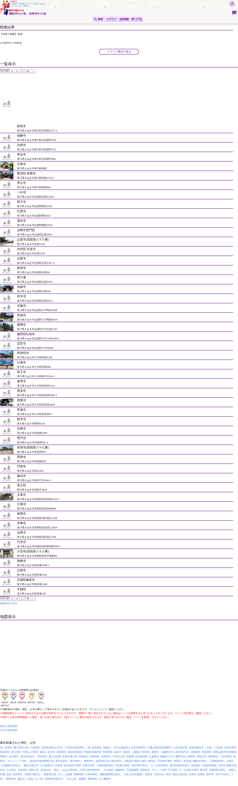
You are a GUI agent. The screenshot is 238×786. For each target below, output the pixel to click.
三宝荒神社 (226, 756)
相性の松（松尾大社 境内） (45, 769)
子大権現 (172, 769)
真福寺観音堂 (75, 752)
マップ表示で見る (119, 51)
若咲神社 (145, 769)
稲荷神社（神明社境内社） (27, 774)
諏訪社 (21, 778)
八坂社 (30, 778)
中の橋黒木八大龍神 (51, 765)
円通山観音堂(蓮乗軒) (159, 747)
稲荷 (8, 774)
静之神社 (16, 752)
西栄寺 (148, 774)
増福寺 (3, 756)
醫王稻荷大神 (21, 747)
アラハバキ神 (158, 769)
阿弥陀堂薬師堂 (92, 752)
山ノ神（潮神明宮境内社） (50, 778)
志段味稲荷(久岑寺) (52, 747)
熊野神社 (11, 778)
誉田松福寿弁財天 (180, 765)
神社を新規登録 (8, 726)
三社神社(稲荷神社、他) (77, 747)
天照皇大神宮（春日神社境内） (132, 765)
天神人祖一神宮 (162, 774)
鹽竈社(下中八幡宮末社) (173, 756)
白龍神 (219, 747)
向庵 (2, 774)
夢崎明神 (79, 774)
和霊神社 (42, 756)
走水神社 (23, 769)
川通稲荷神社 (217, 760)
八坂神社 (35, 747)
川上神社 (11, 769)
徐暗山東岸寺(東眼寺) (225, 752)
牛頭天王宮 (119, 756)
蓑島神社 (93, 778)
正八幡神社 (105, 778)
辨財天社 (202, 756)
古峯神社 (154, 756)
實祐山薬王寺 (31, 765)
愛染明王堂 (50, 774)
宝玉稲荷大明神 (72, 765)
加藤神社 (120, 769)
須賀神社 (196, 765)
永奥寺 (192, 774)
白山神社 (109, 769)
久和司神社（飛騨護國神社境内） (103, 774)
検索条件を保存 (8, 603)
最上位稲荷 (55, 756)
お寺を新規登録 (8, 730)
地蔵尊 (130, 756)
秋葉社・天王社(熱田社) (116, 747)
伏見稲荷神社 (138, 747)
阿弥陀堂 (108, 752)
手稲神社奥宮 (165, 760)
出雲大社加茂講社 (133, 774)
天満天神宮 (88, 765)
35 (27, 71)
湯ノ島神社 (6, 747)
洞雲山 (232, 769)
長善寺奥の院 (69, 756)
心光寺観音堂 (180, 747)
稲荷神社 (97, 747)
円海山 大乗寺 (30, 752)
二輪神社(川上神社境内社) (174, 752)
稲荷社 (201, 774)
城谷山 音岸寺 (47, 752)
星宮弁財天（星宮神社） (69, 760)
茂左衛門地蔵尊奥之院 (41, 760)
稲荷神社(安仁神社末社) (109, 760)
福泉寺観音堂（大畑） (201, 747)
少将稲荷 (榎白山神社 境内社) (139, 760)
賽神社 (155, 752)
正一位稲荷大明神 (189, 769)
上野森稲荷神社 (105, 765)
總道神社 (89, 760)
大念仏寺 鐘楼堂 (76, 778)
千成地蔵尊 (132, 769)
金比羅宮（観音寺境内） (22, 756)
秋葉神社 (207, 752)
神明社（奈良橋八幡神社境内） (191, 760)
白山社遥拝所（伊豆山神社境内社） (82, 769)
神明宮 (192, 756)
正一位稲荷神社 (159, 765)
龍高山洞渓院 (179, 774)
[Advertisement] (125, 99)
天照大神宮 (230, 747)
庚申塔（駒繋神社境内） (213, 769)
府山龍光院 (141, 756)
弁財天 (117, 752)
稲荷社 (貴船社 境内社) (136, 752)
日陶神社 (195, 752)
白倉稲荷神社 (209, 765)
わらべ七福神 (65, 774)
